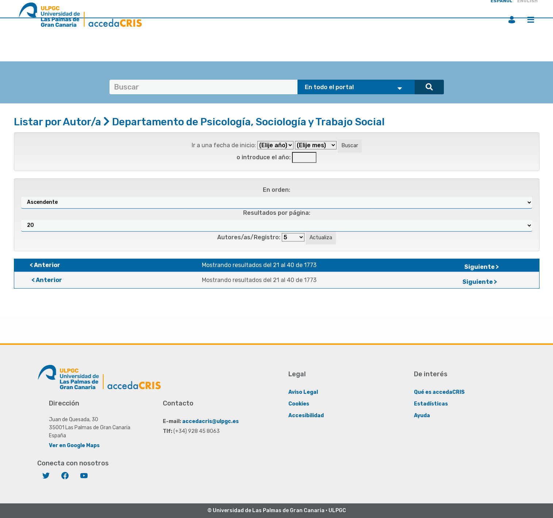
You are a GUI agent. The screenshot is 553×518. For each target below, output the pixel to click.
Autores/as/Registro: (248, 237)
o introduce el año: (264, 157)
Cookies (298, 404)
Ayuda (422, 415)
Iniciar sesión (511, 19)
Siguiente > (481, 266)
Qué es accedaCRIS (439, 392)
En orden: (276, 189)
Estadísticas (431, 404)
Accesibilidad (306, 415)
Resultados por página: (276, 212)
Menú (530, 19)
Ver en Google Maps (74, 445)
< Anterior (45, 265)
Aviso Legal (303, 392)
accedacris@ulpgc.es (210, 421)
